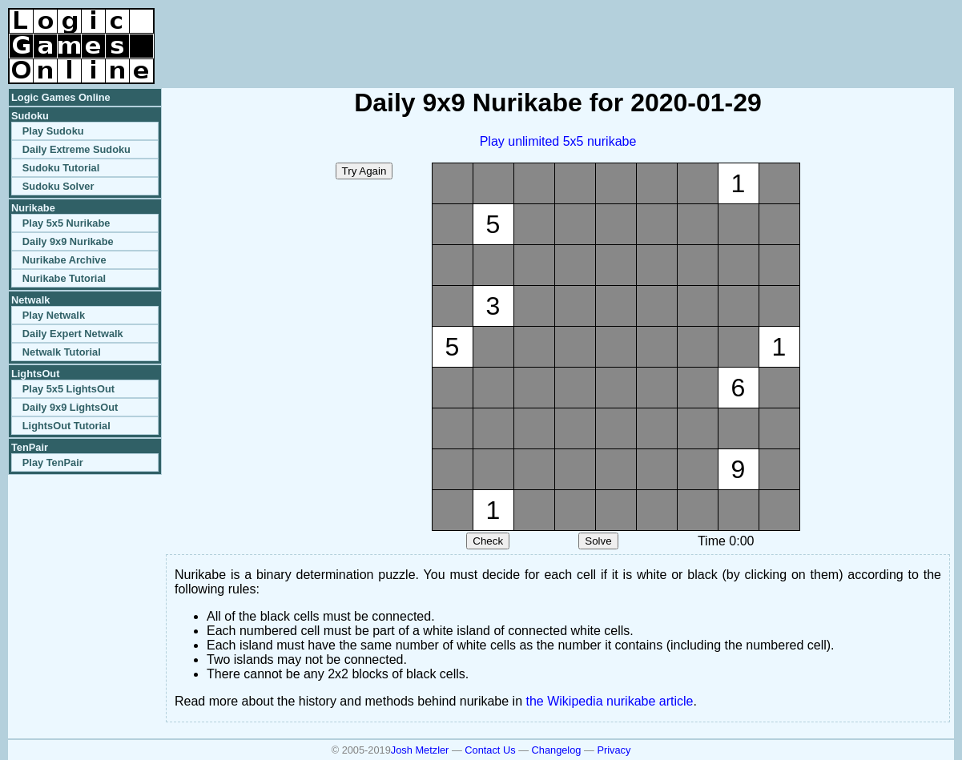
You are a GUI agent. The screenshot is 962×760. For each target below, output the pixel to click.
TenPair (29, 447)
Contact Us (490, 750)
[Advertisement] (766, 32)
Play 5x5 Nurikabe (66, 223)
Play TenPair (52, 462)
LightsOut (35, 374)
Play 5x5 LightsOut (68, 389)
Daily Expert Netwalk (72, 334)
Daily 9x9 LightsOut (70, 407)
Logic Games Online (61, 97)
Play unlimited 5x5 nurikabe (558, 141)
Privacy (613, 750)
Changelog (557, 750)
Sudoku (30, 116)
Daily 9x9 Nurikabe (68, 241)
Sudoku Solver (58, 186)
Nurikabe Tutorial (64, 278)
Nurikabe (33, 208)
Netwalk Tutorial (61, 352)
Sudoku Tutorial (60, 168)
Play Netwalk (53, 315)
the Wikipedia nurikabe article (610, 701)
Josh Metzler (420, 750)
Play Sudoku (53, 131)
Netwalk (30, 300)
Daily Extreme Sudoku (76, 149)
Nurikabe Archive (64, 260)
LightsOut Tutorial (66, 426)
